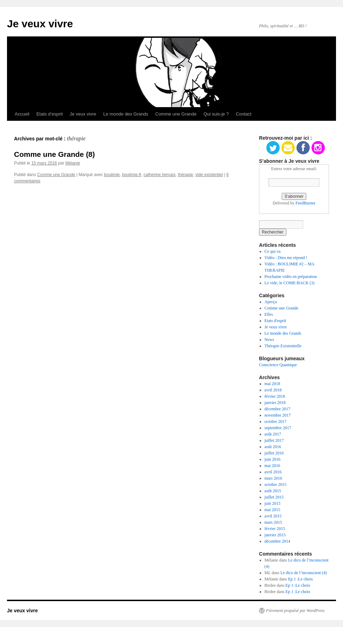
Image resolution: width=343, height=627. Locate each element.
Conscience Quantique (278, 364)
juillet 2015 (274, 497)
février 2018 (275, 396)
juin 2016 (273, 459)
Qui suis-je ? (216, 114)
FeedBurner (305, 203)
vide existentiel (209, 174)
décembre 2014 (277, 541)
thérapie (185, 174)
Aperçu (271, 301)
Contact (244, 114)
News (269, 339)
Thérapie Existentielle (283, 345)
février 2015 (275, 528)
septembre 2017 (278, 427)
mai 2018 (272, 383)
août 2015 (273, 490)
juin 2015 (273, 503)
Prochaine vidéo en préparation (291, 276)
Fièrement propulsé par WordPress (295, 610)
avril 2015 (273, 516)
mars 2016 (273, 478)
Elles (269, 314)
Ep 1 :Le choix (300, 579)
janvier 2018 (275, 402)
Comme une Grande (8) (54, 154)
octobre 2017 (276, 421)
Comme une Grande (176, 114)
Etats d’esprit (49, 114)
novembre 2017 (278, 415)
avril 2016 (273, 471)
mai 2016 (272, 465)
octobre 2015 (276, 484)
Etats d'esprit (275, 320)
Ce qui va (273, 251)
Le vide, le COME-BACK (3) (290, 282)
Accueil (22, 114)
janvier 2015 (275, 534)
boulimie (112, 174)
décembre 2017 (277, 408)
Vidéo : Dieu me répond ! (286, 257)
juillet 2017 (274, 440)
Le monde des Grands (125, 114)
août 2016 (273, 446)
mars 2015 (273, 522)
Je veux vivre (40, 23)
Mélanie (72, 163)
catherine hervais (159, 174)
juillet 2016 (274, 453)
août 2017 (273, 434)
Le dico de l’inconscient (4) (303, 572)
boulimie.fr (131, 174)
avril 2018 (273, 390)
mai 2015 (272, 509)
